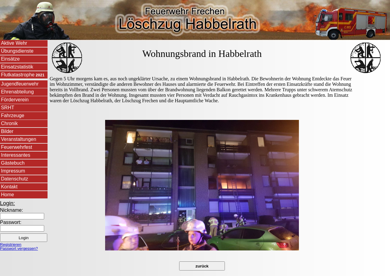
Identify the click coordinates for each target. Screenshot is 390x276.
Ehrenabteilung (17, 91)
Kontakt (9, 186)
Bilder (7, 131)
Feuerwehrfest (16, 147)
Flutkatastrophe (22, 74)
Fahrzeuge (12, 115)
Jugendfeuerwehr (20, 83)
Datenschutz (14, 178)
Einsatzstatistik (17, 66)
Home (7, 194)
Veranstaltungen (18, 139)
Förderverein (15, 99)
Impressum (13, 170)
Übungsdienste (17, 51)
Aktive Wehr (14, 43)
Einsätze (10, 58)
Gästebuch (12, 163)
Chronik (9, 123)
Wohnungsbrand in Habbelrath (202, 53)
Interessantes (15, 155)
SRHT (7, 107)
